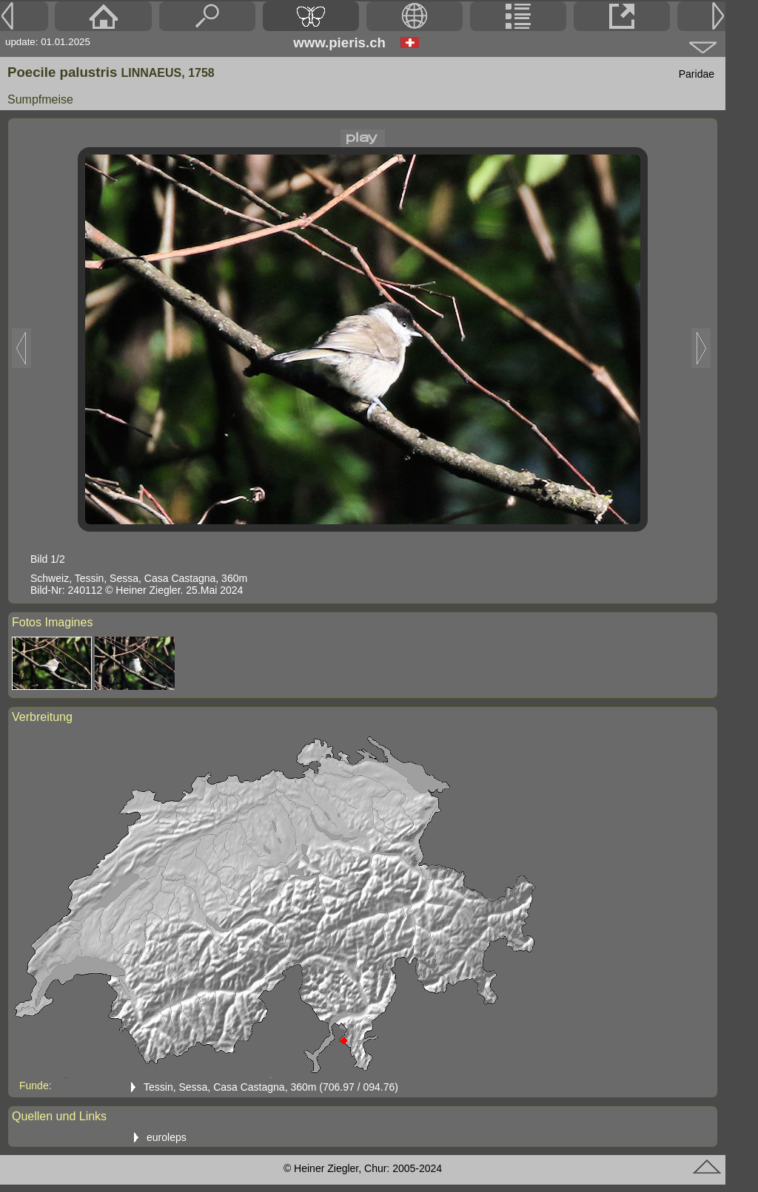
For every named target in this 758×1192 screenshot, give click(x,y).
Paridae (696, 74)
